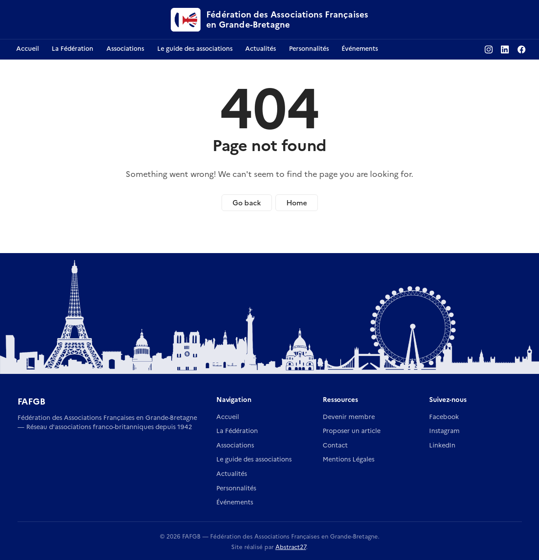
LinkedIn (442, 445)
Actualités (231, 474)
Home (296, 202)
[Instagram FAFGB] (489, 49)
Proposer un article (351, 431)
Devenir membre (349, 417)
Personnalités (236, 488)
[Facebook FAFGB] (521, 49)
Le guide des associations (254, 459)
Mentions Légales (348, 459)
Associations (235, 445)
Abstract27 (290, 546)
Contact (335, 445)
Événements (234, 502)
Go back (247, 202)
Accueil (227, 417)
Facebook (444, 417)
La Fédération (237, 431)
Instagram (444, 431)
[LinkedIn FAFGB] (505, 49)
